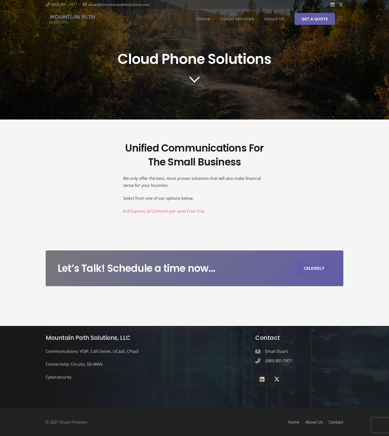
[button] (340, 19)
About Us (314, 422)
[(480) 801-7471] (260, 360)
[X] (341, 4)
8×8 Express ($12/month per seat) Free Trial (163, 211)
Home (293, 422)
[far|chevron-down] (194, 79)
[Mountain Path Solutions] (72, 19)
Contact (336, 422)
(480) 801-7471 (278, 360)
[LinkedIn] (332, 4)
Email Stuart (276, 351)
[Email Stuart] (260, 351)
